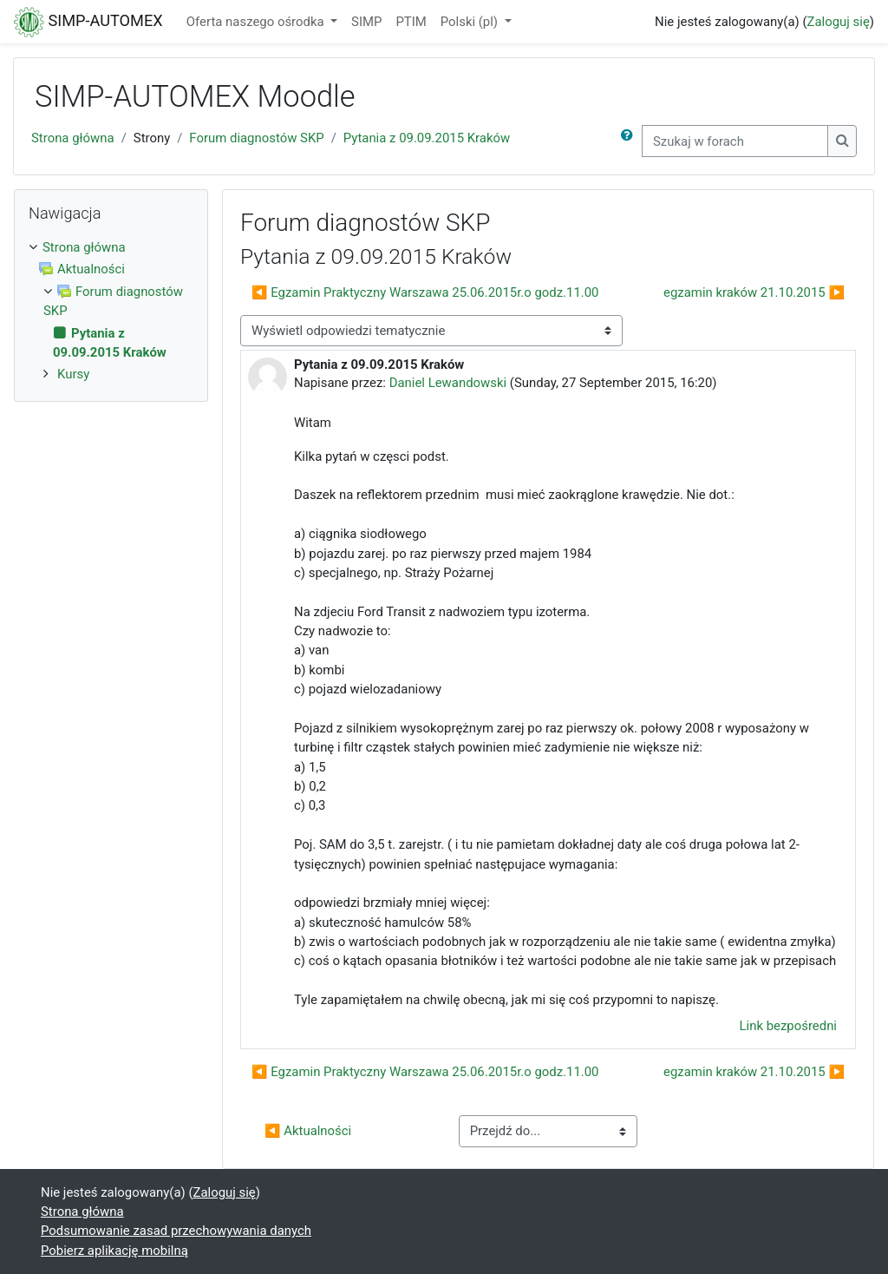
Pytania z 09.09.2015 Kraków (426, 138)
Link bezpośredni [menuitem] (788, 1026)
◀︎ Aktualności (307, 1131)
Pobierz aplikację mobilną (114, 1250)
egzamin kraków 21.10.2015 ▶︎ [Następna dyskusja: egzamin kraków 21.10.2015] (754, 292)
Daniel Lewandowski (447, 383)
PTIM (410, 22)
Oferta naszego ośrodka (256, 22)
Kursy (73, 374)
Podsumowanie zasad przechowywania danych (176, 1230)
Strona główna (72, 138)
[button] (630, 140)
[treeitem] (111, 247)
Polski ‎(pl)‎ (471, 22)
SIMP (366, 22)
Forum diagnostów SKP (256, 138)
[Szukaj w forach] (735, 140)
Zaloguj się (838, 22)
